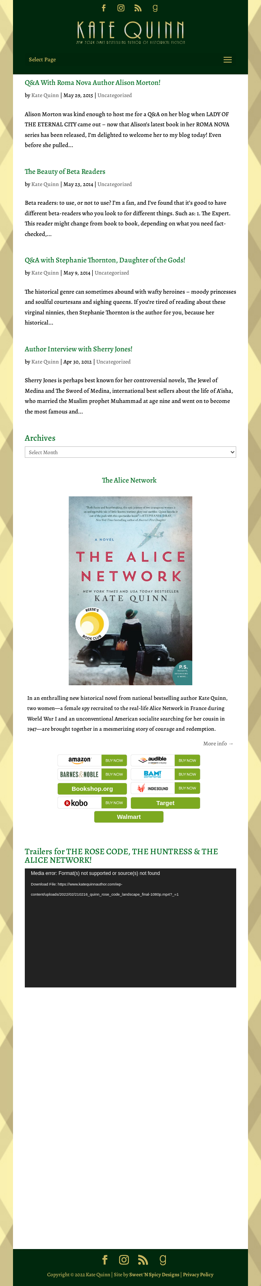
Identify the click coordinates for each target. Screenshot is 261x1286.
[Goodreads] (155, 10)
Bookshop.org (92, 788)
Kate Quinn (45, 95)
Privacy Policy (198, 1274)
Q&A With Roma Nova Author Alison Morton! (93, 82)
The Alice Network (129, 480)
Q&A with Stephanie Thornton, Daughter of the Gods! (105, 260)
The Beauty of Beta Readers (65, 171)
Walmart (129, 816)
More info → (218, 743)
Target (166, 802)
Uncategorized (115, 95)
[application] (130, 927)
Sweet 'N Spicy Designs (154, 1274)
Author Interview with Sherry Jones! (79, 349)
